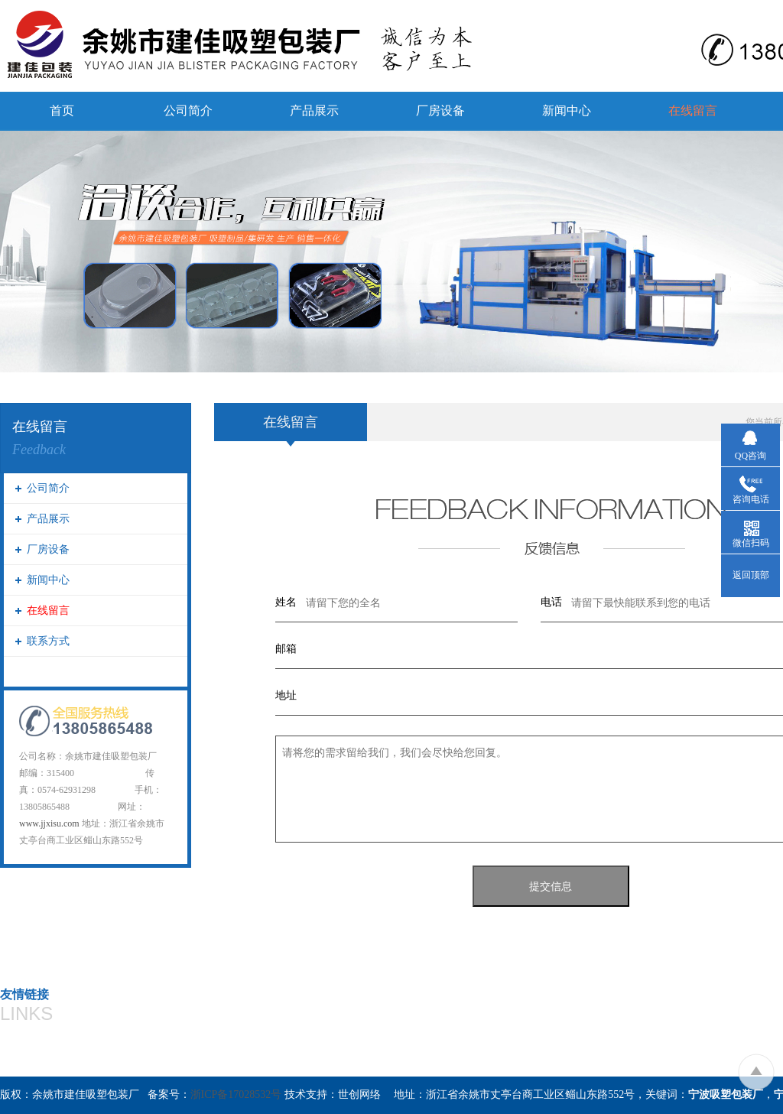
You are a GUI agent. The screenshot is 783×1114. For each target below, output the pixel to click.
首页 (62, 110)
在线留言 (692, 110)
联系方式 (48, 641)
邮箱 (286, 648)
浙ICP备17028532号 (236, 1094)
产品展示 (314, 110)
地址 (286, 695)
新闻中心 (566, 110)
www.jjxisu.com (49, 823)
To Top (755, 1071)
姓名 (286, 602)
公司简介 (188, 110)
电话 (551, 602)
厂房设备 (440, 110)
